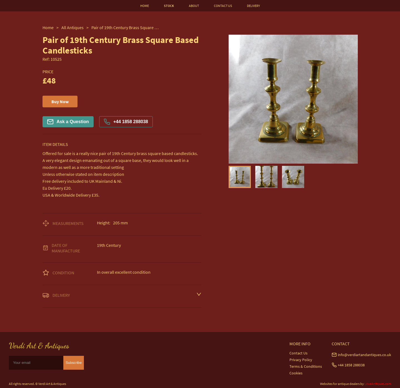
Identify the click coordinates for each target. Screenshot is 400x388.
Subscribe (74, 363)
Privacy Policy (300, 359)
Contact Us (298, 353)
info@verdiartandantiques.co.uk (364, 354)
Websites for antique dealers (340, 384)
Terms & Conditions (305, 366)
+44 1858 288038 (126, 122)
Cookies (295, 373)
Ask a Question (68, 121)
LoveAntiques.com (377, 384)
